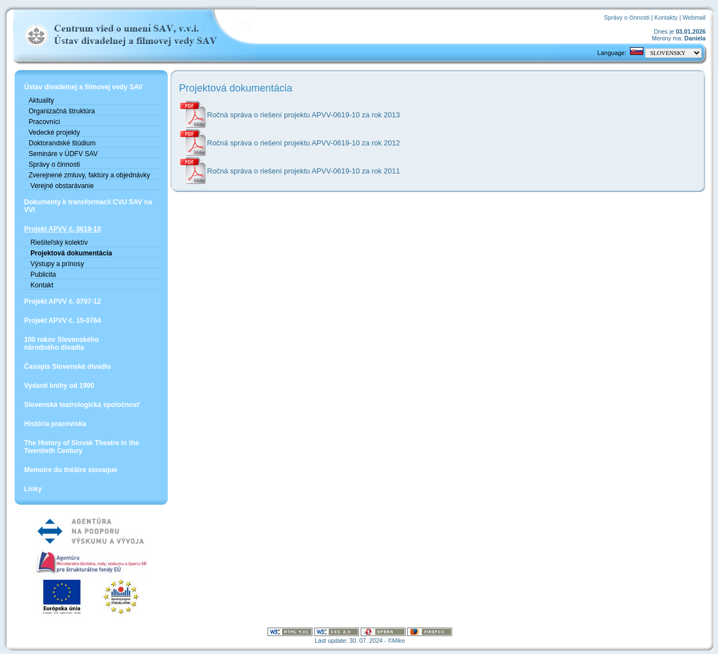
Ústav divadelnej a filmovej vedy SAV (83, 87)
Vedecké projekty (54, 132)
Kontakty (666, 17)
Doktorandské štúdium (62, 143)
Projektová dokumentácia (70, 253)
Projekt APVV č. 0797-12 (62, 301)
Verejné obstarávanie (61, 186)
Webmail (694, 17)
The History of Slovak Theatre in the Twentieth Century (81, 447)
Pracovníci (44, 122)
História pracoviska (55, 424)
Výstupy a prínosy (56, 264)
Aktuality (41, 100)
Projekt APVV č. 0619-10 (62, 229)
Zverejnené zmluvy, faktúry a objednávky (89, 175)
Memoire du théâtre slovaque (70, 470)
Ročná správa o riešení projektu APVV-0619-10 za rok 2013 (303, 115)
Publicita (42, 274)
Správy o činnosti (627, 17)
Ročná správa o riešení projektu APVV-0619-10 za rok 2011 (303, 171)
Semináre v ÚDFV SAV (63, 154)
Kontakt (41, 285)
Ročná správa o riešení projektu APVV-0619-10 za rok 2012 (303, 143)
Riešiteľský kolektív (58, 242)
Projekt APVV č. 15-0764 (62, 320)
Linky (33, 489)
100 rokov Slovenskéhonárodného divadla (61, 343)
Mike (398, 640)
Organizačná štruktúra (62, 111)
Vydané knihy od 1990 (59, 386)
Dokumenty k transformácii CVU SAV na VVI (88, 206)
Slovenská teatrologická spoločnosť (82, 405)
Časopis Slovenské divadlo (67, 367)
